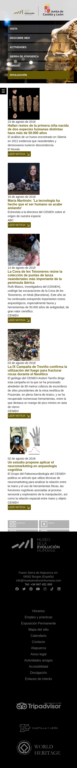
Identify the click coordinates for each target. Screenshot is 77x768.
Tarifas (51, 523)
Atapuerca (38, 648)
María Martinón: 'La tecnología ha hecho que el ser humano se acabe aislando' (35, 204)
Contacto (38, 642)
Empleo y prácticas (38, 617)
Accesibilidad (38, 666)
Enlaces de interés (38, 679)
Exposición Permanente (38, 623)
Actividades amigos (38, 660)
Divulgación (38, 672)
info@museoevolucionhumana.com (38, 580)
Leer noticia (16, 154)
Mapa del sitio (38, 629)
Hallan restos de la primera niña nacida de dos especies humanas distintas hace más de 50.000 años (38, 129)
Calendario (38, 635)
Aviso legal (38, 654)
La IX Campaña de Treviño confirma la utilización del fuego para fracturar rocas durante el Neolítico (37, 370)
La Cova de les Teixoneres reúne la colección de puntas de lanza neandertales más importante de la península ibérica (35, 277)
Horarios (21, 523)
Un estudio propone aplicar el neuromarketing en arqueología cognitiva (32, 466)
